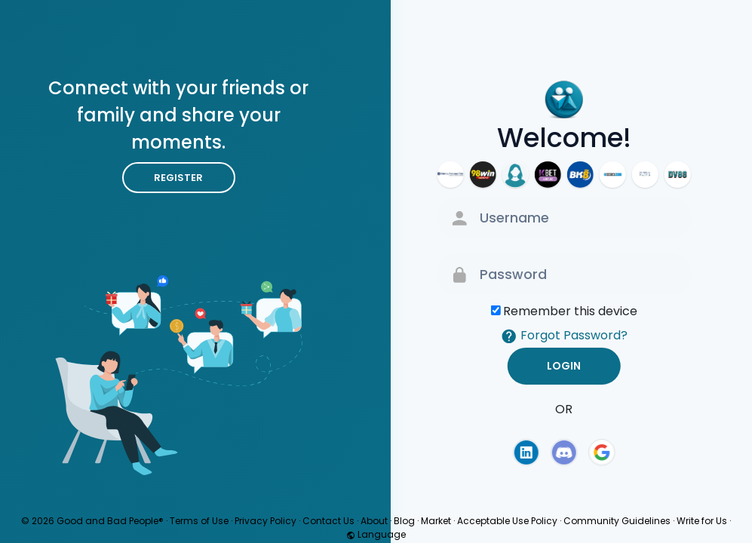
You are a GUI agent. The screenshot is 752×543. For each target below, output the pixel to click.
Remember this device (570, 311)
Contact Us (328, 520)
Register (178, 177)
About (374, 520)
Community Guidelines (617, 520)
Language (376, 534)
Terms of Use (199, 520)
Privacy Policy (265, 520)
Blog (404, 520)
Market (436, 520)
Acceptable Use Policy (507, 520)
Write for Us (702, 520)
